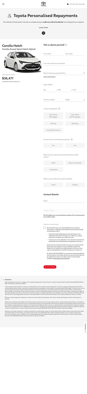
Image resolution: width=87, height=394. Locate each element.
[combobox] (63, 74)
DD (45, 90)
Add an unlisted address (49, 77)
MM (59, 90)
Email (45, 201)
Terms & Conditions (51, 225)
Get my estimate (50, 267)
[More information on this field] (68, 4)
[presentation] (43, 4)
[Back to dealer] (3, 4)
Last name (69, 54)
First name (47, 54)
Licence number (49, 100)
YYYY (74, 90)
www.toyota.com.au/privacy (61, 259)
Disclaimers (8, 280)
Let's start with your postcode (54, 64)
